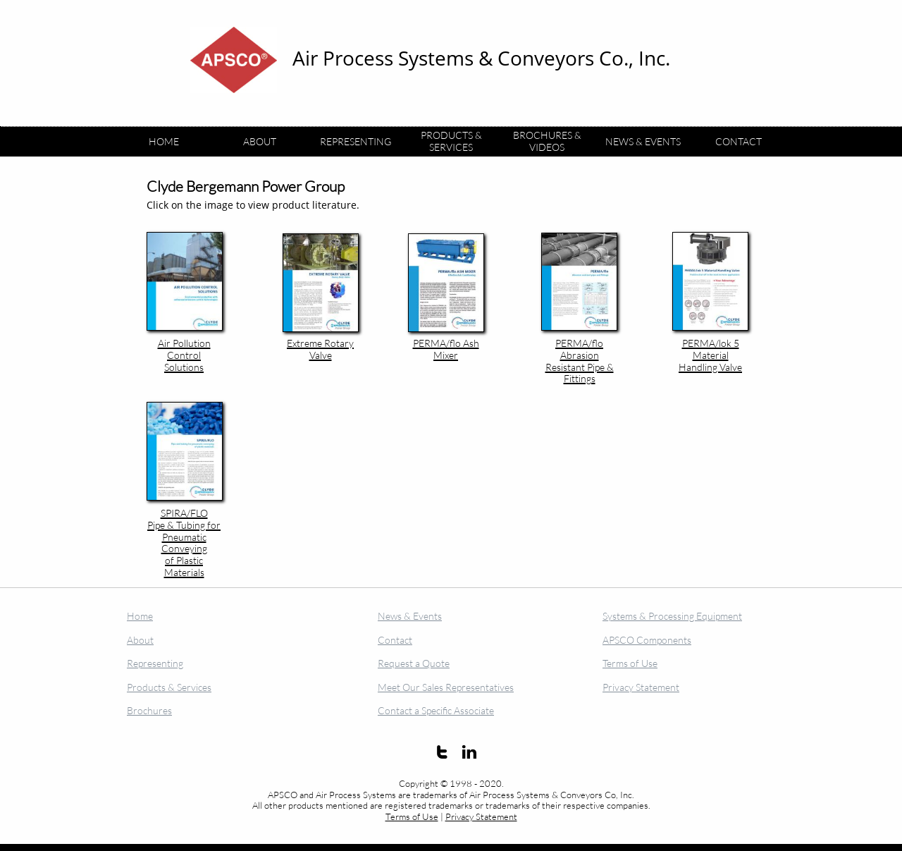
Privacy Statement (481, 816)
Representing (155, 663)
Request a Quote (414, 663)
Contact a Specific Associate (436, 710)
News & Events (410, 616)
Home (140, 616)
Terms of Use (411, 816)
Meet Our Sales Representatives (446, 687)
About (140, 640)
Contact (395, 640)
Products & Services (169, 687)
